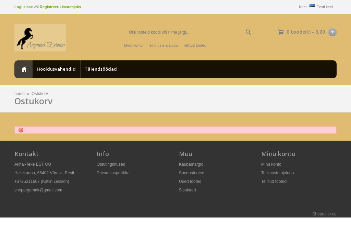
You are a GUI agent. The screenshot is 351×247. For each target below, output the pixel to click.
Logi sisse (23, 7)
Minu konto (133, 45)
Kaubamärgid (191, 164)
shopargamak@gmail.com (38, 190)
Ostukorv (40, 93)
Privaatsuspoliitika (113, 172)
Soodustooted (191, 172)
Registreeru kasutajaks (60, 7)
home (23, 69)
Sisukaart (187, 190)
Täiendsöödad (101, 69)
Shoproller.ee (324, 214)
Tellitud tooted (194, 45)
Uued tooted (190, 181)
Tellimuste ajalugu (163, 45)
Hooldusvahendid (56, 69)
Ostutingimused (111, 164)
